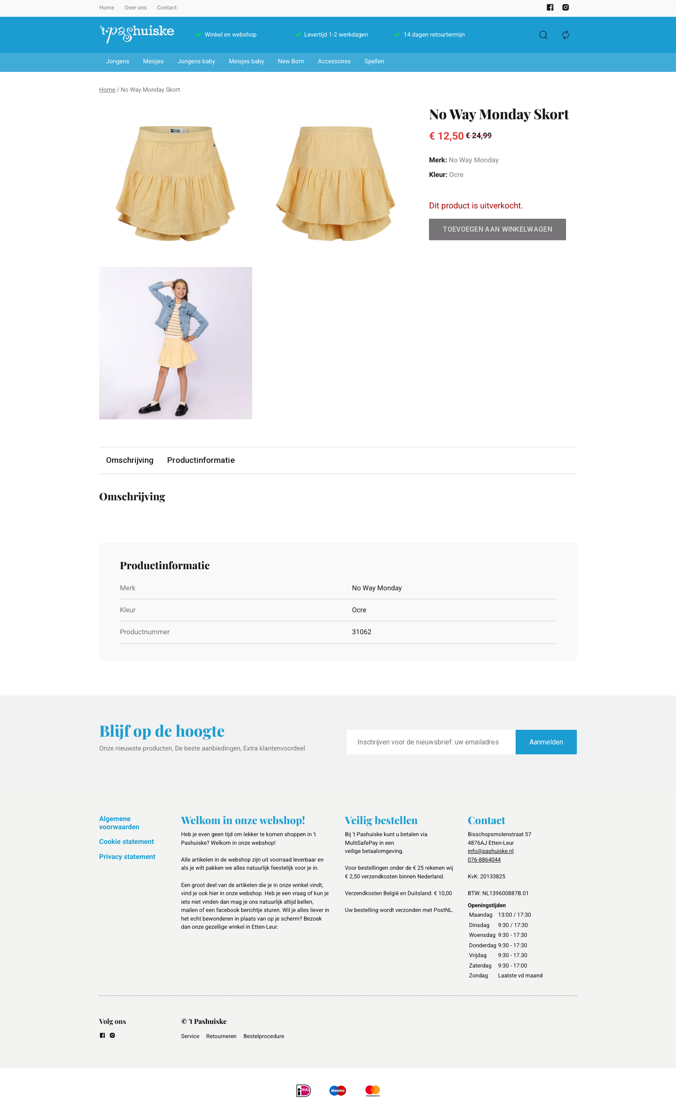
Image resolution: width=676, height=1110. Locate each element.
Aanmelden (546, 742)
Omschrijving (130, 460)
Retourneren (221, 1037)
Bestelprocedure (264, 1037)
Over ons (136, 8)
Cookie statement (126, 842)
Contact (167, 8)
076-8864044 (484, 860)
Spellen (375, 61)
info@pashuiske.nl (490, 852)
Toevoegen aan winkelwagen (497, 229)
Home (106, 8)
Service (190, 1037)
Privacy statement (127, 857)
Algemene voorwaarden (119, 823)
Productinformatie (202, 460)
